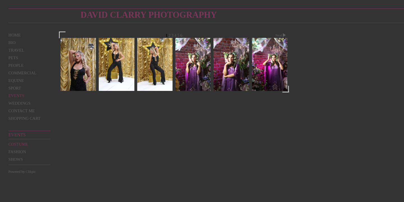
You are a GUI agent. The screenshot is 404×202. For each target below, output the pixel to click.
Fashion (17, 152)
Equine (16, 80)
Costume (18, 144)
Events (16, 95)
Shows (15, 159)
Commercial (22, 73)
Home (14, 35)
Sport (14, 88)
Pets (13, 58)
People (16, 65)
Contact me (21, 111)
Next (281, 35)
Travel (16, 50)
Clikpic (31, 172)
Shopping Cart (24, 118)
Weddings (19, 103)
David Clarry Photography (149, 15)
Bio (11, 42)
